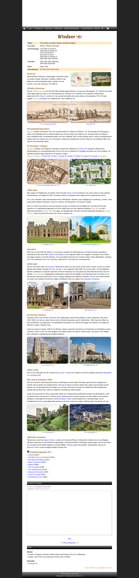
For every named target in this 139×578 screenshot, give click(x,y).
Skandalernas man (35, 477)
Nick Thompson (89, 310)
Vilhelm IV (78, 156)
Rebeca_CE (48, 244)
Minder (30, 465)
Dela (69, 539)
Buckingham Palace (64, 399)
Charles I (54, 156)
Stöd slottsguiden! (69, 543)
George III (62, 156)
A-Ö (30, 28)
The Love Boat (33, 467)
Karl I (29, 199)
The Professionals (35, 470)
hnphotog (48, 310)
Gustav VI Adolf (65, 373)
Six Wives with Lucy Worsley (38, 457)
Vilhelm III (52, 254)
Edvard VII (87, 156)
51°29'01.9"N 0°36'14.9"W (49, 69)
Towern (42, 96)
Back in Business (34, 462)
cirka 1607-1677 (90, 124)
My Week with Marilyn (36, 460)
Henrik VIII (82, 149)
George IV (70, 156)
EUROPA (48, 28)
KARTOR (58, 28)
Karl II (32, 206)
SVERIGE (39, 28)
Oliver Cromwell (73, 193)
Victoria (31, 455)
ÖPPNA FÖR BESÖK (71, 28)
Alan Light (48, 432)
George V (95, 156)
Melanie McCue (90, 365)
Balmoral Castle (33, 447)
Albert (59, 318)
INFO (96, 28)
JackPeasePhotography (90, 244)
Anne (29, 259)
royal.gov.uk (32, 563)
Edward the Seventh (35, 472)
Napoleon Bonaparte (91, 279)
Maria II (62, 254)
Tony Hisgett (90, 432)
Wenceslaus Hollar (51, 124)
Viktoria (37, 318)
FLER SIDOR (87, 28)
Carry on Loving (34, 474)
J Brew (91, 185)
